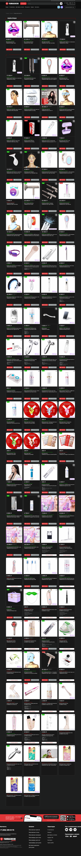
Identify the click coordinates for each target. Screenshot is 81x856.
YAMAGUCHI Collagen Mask (64, 423)
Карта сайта (50, 842)
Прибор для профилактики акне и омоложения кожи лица (53, 234)
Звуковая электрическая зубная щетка (14, 515)
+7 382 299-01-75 (69, 3)
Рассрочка (27, 7)
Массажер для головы (11, 640)
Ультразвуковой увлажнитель (30, 328)
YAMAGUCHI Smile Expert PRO (30, 579)
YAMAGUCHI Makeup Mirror (64, 329)
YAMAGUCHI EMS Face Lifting (30, 110)
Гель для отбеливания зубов (64, 547)
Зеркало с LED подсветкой (47, 547)
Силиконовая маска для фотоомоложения (67, 109)
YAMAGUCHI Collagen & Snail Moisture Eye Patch (68, 454)
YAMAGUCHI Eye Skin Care (47, 298)
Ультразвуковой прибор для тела (66, 732)
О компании (12, 7)
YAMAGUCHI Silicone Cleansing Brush (31, 266)
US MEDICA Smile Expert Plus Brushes (49, 485)
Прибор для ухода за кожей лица (48, 140)
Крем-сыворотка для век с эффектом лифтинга (68, 390)
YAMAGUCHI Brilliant (63, 360)
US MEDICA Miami (10, 673)
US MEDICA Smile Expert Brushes (48, 641)
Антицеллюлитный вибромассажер (14, 672)
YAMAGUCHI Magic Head (64, 79)
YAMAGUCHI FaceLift (63, 673)
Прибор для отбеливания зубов (13, 359)
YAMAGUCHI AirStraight (28, 79)
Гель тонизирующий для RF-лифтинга (49, 578)
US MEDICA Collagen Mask (64, 765)
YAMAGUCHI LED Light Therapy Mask (49, 765)
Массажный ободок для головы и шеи (14, 296)
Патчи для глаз (45, 453)
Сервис (32, 7)
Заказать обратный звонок (71, 4)
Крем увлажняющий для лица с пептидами (32, 390)
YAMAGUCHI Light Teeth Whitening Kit (14, 360)
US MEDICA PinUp (27, 704)
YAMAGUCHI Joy (27, 485)
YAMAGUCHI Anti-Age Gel (47, 579)
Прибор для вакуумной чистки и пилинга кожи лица (69, 296)
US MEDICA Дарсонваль (11, 485)
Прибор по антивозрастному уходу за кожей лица (17, 328)
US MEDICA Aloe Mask (28, 765)
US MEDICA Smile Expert (64, 610)
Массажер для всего (10, 41)
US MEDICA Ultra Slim (63, 641)
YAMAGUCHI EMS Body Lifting (12, 141)
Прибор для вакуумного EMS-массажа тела (33, 234)
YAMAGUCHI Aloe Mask (11, 454)
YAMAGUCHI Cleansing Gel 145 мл (13, 423)
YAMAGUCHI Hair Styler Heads (47, 204)
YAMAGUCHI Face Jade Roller (30, 298)
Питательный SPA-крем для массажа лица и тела (69, 578)
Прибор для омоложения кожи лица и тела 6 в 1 (16, 578)
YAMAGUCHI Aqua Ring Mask (47, 423)
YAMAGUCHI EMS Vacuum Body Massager (32, 235)
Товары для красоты (46, 109)
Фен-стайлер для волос (28, 41)
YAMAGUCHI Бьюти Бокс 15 (47, 110)
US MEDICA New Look (28, 610)
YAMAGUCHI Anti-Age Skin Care (13, 329)
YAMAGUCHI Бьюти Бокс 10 (12, 548)
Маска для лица (27, 453)
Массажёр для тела (28, 484)
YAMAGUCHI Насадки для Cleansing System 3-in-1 (16, 391)
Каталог (49, 832)
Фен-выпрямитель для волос (30, 78)
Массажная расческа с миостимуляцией (50, 78)
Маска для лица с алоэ (11, 453)
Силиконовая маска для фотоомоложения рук (51, 171)
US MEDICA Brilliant (28, 735)
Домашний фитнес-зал (69, 7)
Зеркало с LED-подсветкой (64, 328)
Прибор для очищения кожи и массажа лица (33, 265)
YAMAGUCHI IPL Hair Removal (65, 204)
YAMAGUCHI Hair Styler (28, 204)
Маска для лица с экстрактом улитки (14, 795)
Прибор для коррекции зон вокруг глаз (14, 265)
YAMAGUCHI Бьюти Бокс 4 (47, 516)
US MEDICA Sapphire (11, 735)
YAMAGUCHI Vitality (45, 329)
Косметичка (9, 609)
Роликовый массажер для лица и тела (31, 296)
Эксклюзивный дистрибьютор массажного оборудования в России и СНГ (63, 0)
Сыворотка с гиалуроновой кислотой (66, 484)
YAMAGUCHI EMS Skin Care (64, 266)
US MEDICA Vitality (63, 704)
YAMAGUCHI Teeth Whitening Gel (65, 548)
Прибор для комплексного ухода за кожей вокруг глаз (53, 296)
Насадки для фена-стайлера (47, 203)
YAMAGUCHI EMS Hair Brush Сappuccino (50, 79)
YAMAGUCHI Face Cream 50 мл (30, 391)
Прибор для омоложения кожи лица (66, 265)
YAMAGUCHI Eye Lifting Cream (65, 391)
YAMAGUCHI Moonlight (46, 548)
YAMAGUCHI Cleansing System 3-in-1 (49, 141)
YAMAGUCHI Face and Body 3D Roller (49, 360)
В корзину (9, 49)
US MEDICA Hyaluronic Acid (47, 704)
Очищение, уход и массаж (47, 515)
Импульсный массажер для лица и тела (14, 484)
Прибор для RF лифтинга (29, 140)
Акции (7, 7)
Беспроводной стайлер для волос (31, 703)
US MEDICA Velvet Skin (63, 733)
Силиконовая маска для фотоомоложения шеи (16, 234)
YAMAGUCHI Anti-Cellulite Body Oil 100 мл (50, 391)
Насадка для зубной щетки (29, 578)
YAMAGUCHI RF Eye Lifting (29, 141)
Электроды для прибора (29, 171)
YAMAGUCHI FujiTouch (11, 641)
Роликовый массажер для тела (30, 359)
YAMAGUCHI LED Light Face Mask (30, 673)
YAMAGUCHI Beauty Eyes (11, 266)
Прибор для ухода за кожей (12, 703)
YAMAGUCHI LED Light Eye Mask (65, 110)
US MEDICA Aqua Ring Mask (29, 796)
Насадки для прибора (11, 390)
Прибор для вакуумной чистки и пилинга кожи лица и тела (53, 609)
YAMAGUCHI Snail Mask (28, 454)
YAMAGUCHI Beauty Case (11, 610)
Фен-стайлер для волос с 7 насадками (49, 672)
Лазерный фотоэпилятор (64, 203)
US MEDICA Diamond (11, 765)
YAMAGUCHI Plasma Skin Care (47, 235)
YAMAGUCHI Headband (11, 298)
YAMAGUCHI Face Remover (64, 298)
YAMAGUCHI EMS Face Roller (12, 204)
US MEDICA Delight (10, 579)
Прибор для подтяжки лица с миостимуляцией (16, 109)
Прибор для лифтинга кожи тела (13, 140)
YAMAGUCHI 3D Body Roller (29, 360)
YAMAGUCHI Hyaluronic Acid (64, 485)
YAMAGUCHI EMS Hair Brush (64, 235)
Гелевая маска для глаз (28, 609)
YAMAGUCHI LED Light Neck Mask (13, 235)
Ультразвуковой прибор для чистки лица (50, 265)
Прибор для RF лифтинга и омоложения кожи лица (70, 41)
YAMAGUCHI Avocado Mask (29, 423)
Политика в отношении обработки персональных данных (8, 834)
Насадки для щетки (45, 484)
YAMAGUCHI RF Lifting (11, 79)
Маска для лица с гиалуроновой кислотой (32, 795)
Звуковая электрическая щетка (65, 609)
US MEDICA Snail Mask (11, 796)
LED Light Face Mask (46, 41)
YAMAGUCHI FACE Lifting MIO (12, 110)
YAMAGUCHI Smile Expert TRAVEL (13, 516)
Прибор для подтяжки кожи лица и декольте (33, 109)
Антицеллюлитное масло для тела (48, 390)
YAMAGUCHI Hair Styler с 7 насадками (49, 673)
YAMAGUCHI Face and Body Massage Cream (67, 579)
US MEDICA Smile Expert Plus (47, 735)
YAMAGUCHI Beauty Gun (64, 141)
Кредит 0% (50, 837)
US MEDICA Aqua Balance (29, 641)
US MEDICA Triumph (46, 610)
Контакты (37, 7)
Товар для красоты (10, 203)
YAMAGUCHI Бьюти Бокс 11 (29, 548)
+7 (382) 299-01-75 (7, 830)
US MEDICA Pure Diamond (12, 704)
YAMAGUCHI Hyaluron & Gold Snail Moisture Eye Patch (52, 454)
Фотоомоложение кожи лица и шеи (14, 547)
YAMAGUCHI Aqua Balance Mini (30, 329)
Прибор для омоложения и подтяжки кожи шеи (16, 171)
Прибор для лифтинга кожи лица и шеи (67, 672)
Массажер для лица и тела (64, 140)
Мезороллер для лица (63, 703)
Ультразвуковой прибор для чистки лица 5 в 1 (16, 734)
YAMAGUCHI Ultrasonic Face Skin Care (49, 266)
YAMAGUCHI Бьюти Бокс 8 (64, 516)
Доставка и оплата (20, 7)
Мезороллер (44, 328)
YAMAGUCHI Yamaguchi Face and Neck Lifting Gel (34, 516)
